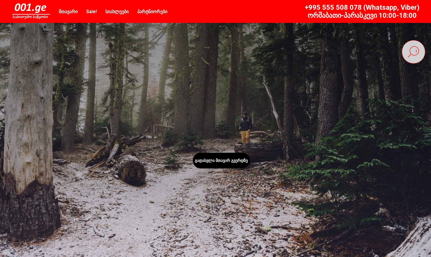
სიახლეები (117, 11)
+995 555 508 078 (333, 7)
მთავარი (68, 11)
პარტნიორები (152, 11)
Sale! (91, 11)
